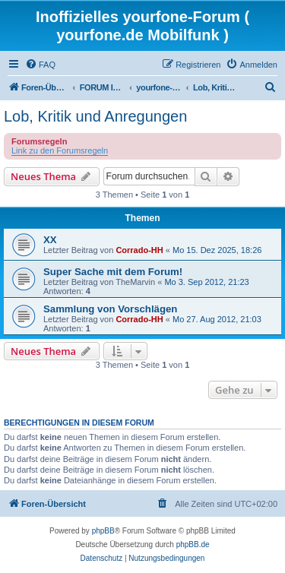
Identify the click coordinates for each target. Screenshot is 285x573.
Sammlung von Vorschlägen (110, 309)
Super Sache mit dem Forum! (112, 271)
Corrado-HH (139, 250)
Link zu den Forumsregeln (59, 150)
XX (50, 239)
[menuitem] (40, 64)
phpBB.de (193, 544)
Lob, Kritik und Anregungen (95, 116)
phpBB (103, 531)
